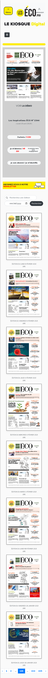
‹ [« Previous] (2, 671)
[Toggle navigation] (7, 34)
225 (40, 671)
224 (33, 671)
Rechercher (36, 203)
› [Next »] (45, 671)
